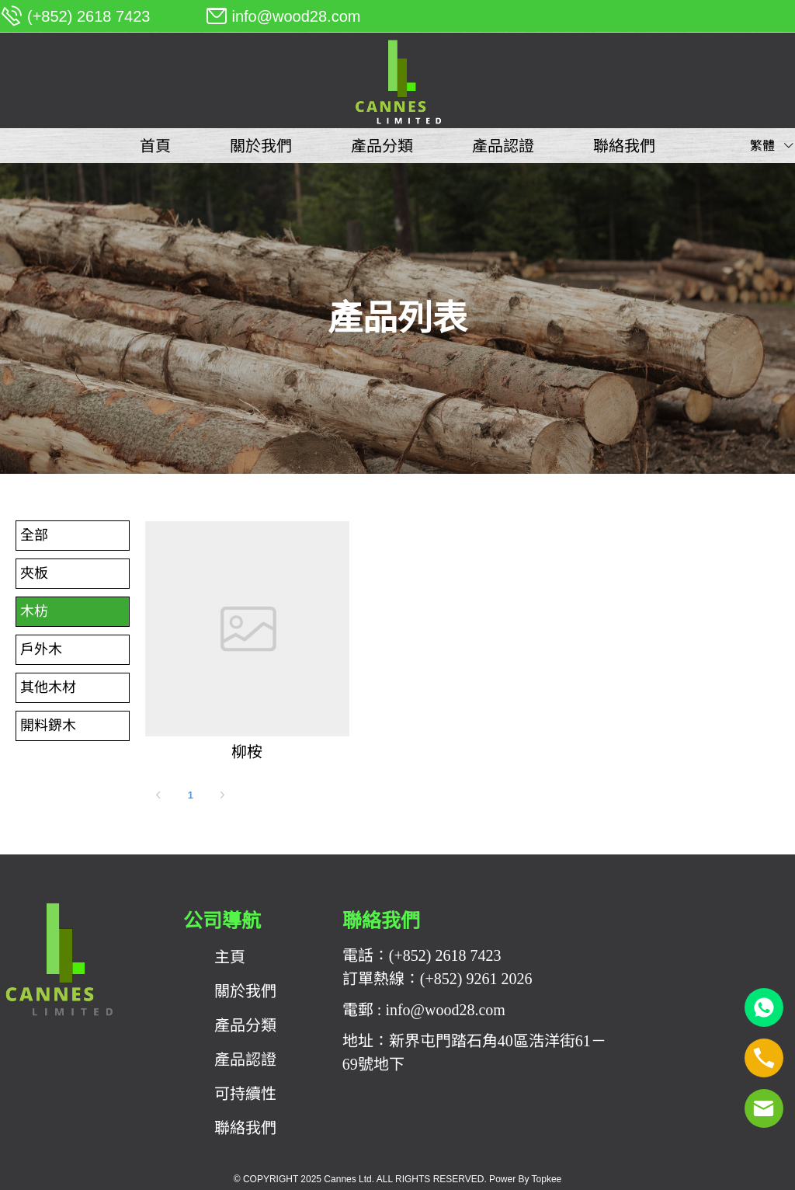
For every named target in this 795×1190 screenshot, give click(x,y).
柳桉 (246, 751)
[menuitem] (155, 146)
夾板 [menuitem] (34, 573)
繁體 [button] (772, 145)
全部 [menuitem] (34, 535)
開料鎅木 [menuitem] (48, 725)
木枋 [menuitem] (34, 611)
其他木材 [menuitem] (48, 687)
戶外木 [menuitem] (41, 649)
